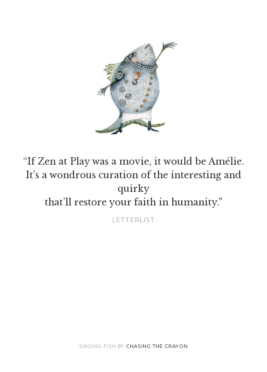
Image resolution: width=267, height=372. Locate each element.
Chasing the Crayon (157, 346)
